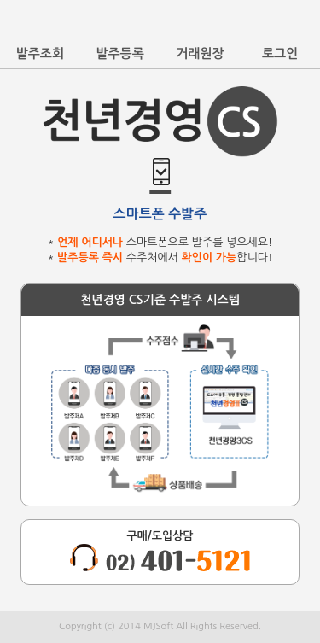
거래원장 (200, 53)
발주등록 (119, 53)
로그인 (280, 53)
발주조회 (40, 53)
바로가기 (301, 24)
